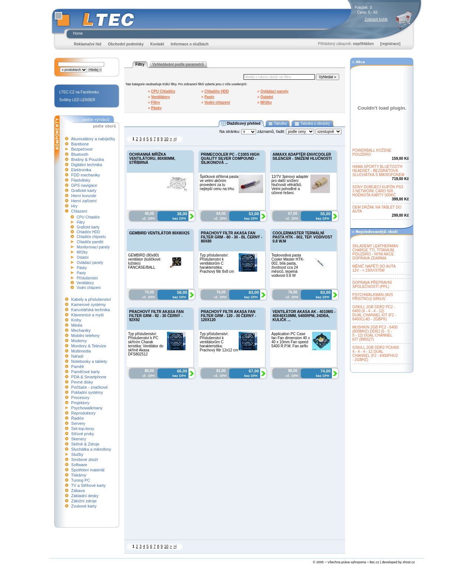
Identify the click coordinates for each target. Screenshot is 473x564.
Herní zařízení (84, 201)
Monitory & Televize (88, 346)
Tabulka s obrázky (312, 123)
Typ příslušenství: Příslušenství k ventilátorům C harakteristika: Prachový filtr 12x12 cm (219, 342)
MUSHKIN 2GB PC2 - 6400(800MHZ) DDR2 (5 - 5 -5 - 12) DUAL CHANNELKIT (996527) (375, 333)
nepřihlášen (363, 44)
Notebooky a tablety (89, 361)
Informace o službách (189, 44)
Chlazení (79, 211)
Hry (74, 206)
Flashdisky (81, 180)
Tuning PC (80, 480)
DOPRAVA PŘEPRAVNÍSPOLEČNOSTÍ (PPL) (372, 285)
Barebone (80, 144)
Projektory (80, 402)
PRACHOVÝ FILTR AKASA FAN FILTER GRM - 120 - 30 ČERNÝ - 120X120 (228, 316)
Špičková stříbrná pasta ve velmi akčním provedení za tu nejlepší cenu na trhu (219, 183)
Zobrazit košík (376, 19)
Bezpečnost (81, 149)
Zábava (78, 490)
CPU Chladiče (88, 217)
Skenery (78, 439)
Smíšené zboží (84, 459)
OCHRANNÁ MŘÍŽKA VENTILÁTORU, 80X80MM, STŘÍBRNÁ (152, 158)
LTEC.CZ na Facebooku (79, 92)
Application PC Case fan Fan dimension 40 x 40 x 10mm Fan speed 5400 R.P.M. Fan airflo (291, 340)
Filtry (81, 222)
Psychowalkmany (87, 408)
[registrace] (390, 44)
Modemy (79, 340)
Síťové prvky (82, 433)
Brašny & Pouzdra (87, 159)
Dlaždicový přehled (241, 123)
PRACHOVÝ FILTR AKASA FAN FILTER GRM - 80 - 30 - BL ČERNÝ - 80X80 (231, 237)
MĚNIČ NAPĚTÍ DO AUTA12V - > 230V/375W (374, 268)
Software (79, 464)
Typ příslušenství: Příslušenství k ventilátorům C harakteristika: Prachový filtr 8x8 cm (217, 263)
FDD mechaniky (85, 175)
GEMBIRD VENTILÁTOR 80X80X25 (159, 233)
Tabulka (278, 123)
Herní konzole (83, 195)
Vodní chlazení (88, 288)
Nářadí (77, 356)
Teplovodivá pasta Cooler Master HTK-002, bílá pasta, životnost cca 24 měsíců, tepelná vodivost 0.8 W (288, 265)
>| (174, 139)
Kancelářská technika (90, 309)
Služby (77, 454)
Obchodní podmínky (126, 44)
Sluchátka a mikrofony (91, 449)
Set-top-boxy (82, 428)
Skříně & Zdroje (85, 444)
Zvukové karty (83, 506)
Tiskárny (78, 475)
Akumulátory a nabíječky (93, 139)
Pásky (82, 268)
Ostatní (83, 257)
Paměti (77, 366)
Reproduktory (83, 413)
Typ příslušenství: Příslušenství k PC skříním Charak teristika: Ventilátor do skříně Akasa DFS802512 (146, 344)
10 (166, 139)
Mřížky (82, 252)
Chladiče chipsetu (91, 237)
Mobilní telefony (85, 335)
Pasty (81, 273)
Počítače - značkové (89, 387)
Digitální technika (86, 164)
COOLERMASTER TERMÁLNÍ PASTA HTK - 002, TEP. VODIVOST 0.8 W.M (303, 237)
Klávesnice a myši (87, 315)
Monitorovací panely (93, 247)
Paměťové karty (85, 371)
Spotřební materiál (88, 470)
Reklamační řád (87, 44)
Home (78, 33)
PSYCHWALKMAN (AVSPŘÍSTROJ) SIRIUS (373, 297)
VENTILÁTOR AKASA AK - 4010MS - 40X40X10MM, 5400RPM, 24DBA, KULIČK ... (304, 316)
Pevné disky (82, 382)
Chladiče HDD (88, 232)
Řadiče (77, 418)
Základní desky (85, 495)
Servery (78, 423)
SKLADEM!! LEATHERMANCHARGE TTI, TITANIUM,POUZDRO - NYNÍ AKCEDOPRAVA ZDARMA (375, 252)
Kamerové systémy (88, 304)
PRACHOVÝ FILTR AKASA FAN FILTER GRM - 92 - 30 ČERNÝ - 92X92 (156, 316)
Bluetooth (79, 154)
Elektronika (81, 170)
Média (76, 325)
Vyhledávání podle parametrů (178, 64)
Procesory (80, 397)
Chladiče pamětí (90, 242)
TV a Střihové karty (88, 485)
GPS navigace (84, 185)
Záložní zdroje (84, 501)
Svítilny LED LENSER (77, 100)
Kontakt (157, 44)
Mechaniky (81, 330)
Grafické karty (83, 190)
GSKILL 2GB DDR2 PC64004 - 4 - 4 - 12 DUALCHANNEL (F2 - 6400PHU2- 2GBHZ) (376, 353)
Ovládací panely (90, 263)
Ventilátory (85, 283)
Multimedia (81, 351)
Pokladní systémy (87, 392)
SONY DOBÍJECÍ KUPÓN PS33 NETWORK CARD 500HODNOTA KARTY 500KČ (378, 191)
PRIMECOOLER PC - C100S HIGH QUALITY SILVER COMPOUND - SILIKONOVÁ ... (230, 158)
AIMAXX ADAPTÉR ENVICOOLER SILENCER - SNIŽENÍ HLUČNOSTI (302, 156)
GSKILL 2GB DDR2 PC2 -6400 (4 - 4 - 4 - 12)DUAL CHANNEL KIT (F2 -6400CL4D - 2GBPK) (375, 313)
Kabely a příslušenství (91, 299)
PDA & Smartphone (88, 377)
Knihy (76, 320)
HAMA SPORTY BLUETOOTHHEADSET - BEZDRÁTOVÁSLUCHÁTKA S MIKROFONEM (379, 171)
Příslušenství (87, 278)
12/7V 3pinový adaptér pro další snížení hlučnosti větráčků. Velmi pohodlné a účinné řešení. (290, 185)
